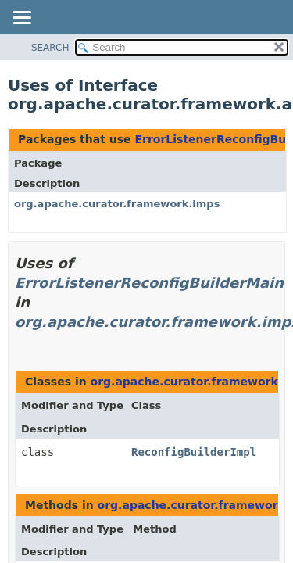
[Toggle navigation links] (21, 19)
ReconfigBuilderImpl (193, 452)
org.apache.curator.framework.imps (117, 204)
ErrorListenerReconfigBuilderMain (149, 282)
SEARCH (50, 47)
